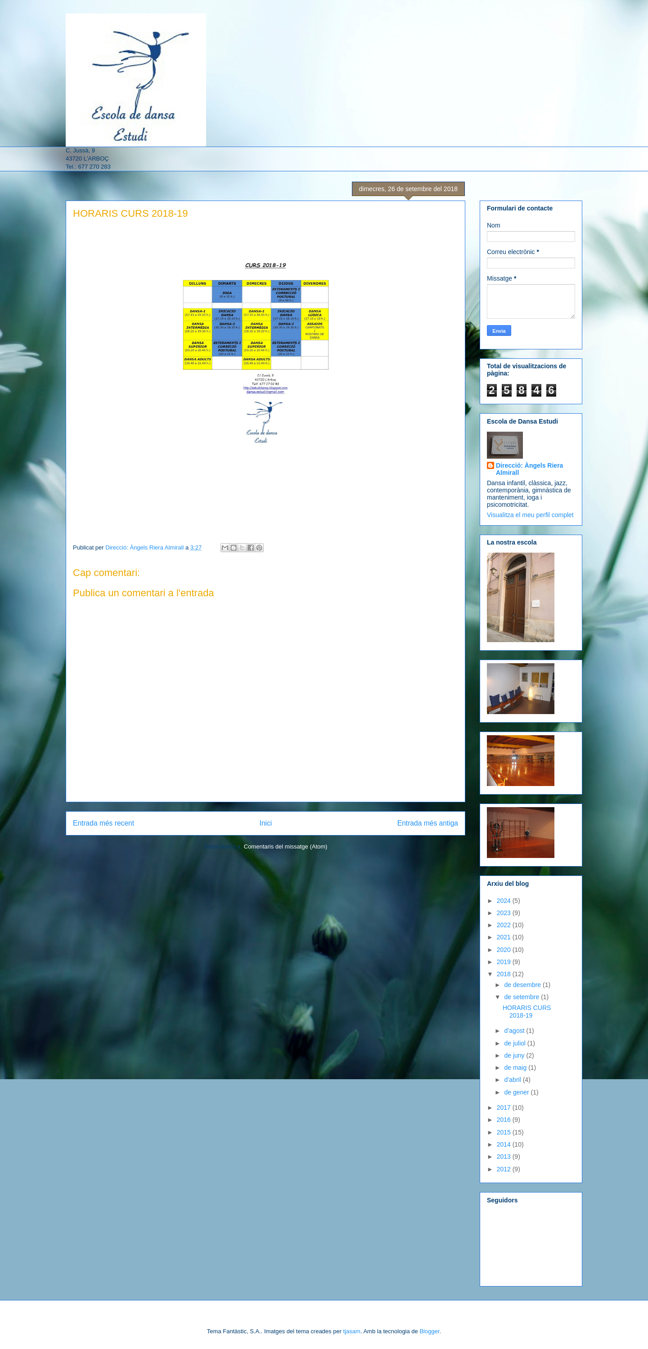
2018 (505, 974)
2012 (505, 1169)
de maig (516, 1067)
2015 (505, 1132)
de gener (517, 1092)
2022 (505, 925)
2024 (505, 900)
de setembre (522, 997)
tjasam (351, 1331)
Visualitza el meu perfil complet (530, 514)
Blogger (429, 1331)
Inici (266, 823)
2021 (505, 937)
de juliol (515, 1043)
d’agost (515, 1030)
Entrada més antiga (427, 823)
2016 (505, 1119)
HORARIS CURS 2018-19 (527, 1011)
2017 (505, 1107)
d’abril (513, 1079)
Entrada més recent (103, 823)
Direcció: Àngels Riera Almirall (529, 469)
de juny (515, 1055)
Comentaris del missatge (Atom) (286, 846)
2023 (505, 912)
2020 (505, 949)
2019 (505, 961)
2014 (505, 1144)
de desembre (523, 984)
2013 (505, 1156)
